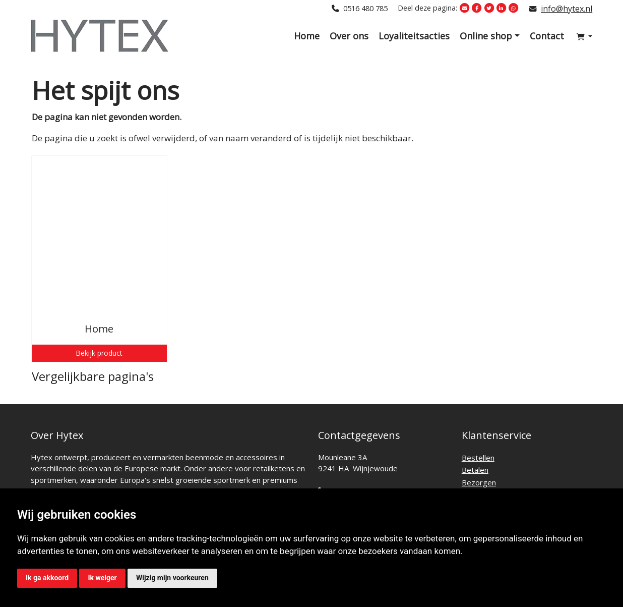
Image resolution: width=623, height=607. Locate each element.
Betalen (475, 470)
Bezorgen (479, 482)
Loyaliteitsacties (414, 36)
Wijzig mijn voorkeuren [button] (172, 578)
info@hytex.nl (566, 8)
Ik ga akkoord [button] (47, 578)
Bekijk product (99, 353)
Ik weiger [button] (102, 578)
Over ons (349, 36)
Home (307, 36)
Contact (547, 36)
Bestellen (478, 458)
